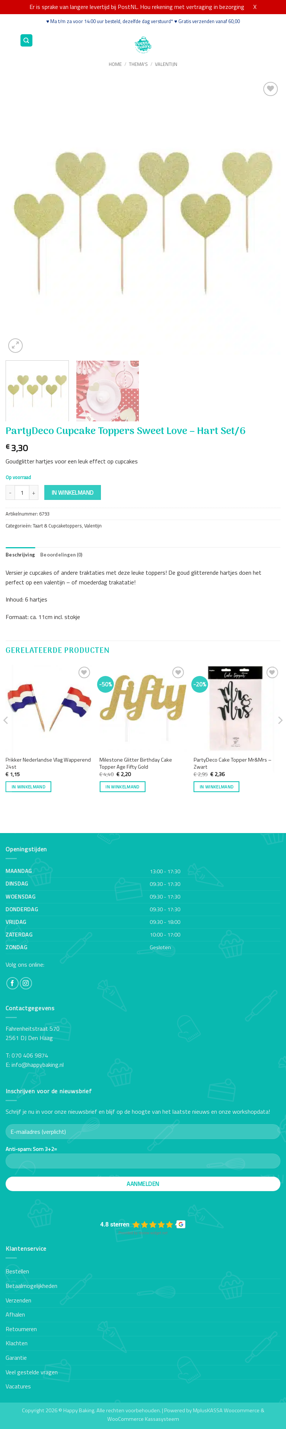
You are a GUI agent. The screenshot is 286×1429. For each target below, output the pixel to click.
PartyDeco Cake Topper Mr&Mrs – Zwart (232, 763)
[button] (10, 40)
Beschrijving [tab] (20, 555)
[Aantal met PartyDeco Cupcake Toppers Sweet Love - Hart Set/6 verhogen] (33, 492)
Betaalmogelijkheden (31, 1285)
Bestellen (17, 1271)
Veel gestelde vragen (32, 1372)
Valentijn (166, 64)
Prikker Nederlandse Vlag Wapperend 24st (48, 763)
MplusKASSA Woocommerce (226, 1410)
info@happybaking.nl (38, 1064)
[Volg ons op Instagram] (26, 983)
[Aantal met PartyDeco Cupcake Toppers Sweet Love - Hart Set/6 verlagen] (10, 492)
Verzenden (18, 1300)
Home (115, 64)
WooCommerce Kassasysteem (143, 1419)
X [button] (255, 6)
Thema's (138, 64)
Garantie (16, 1357)
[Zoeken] (26, 40)
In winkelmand (73, 492)
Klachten (17, 1343)
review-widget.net (153, 1233)
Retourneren (21, 1328)
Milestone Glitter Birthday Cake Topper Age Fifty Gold (135, 763)
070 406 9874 (30, 1055)
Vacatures (18, 1386)
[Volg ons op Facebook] (12, 983)
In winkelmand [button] (29, 787)
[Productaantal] (22, 492)
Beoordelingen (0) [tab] (61, 555)
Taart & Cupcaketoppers (57, 525)
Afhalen (15, 1314)
